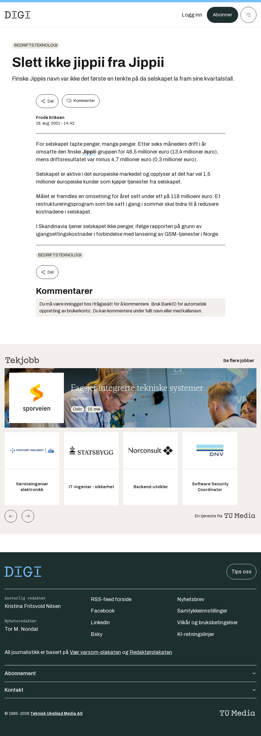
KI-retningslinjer (195, 634)
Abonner (222, 15)
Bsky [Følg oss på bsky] (96, 634)
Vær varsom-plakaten (95, 652)
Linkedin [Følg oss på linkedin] (100, 622)
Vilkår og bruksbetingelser (207, 622)
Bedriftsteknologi (35, 45)
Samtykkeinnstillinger (202, 611)
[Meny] (248, 15)
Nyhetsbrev (190, 599)
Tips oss (241, 572)
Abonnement (130, 673)
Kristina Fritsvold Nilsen (33, 606)
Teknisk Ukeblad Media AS (56, 713)
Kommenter (81, 101)
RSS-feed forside (111, 599)
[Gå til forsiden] (17, 14)
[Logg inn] (191, 15)
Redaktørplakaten (151, 652)
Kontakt (130, 690)
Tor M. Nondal (21, 629)
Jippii (89, 152)
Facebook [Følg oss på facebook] (103, 611)
